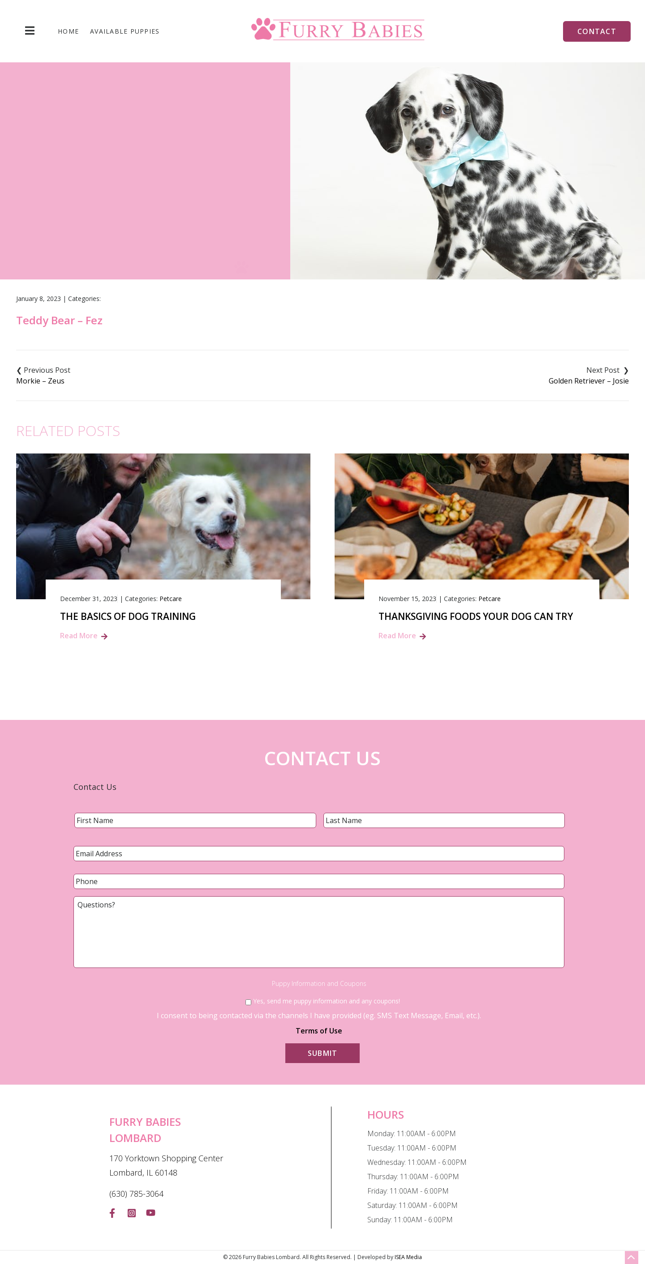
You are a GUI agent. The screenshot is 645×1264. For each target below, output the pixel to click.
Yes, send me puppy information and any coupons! (326, 1001)
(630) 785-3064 (136, 1193)
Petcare (170, 598)
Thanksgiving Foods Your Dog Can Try (475, 616)
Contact (596, 31)
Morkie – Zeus (40, 381)
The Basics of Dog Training (128, 616)
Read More (79, 636)
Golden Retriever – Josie (589, 381)
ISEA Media (408, 1257)
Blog (300, 210)
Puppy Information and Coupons (319, 984)
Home (68, 31)
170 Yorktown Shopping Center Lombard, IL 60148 (166, 1165)
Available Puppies (124, 31)
